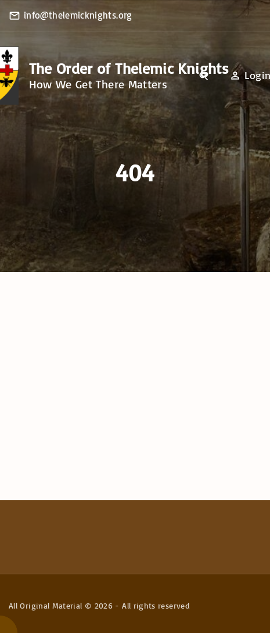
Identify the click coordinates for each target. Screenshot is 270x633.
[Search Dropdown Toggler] (204, 76)
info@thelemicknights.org (78, 15)
